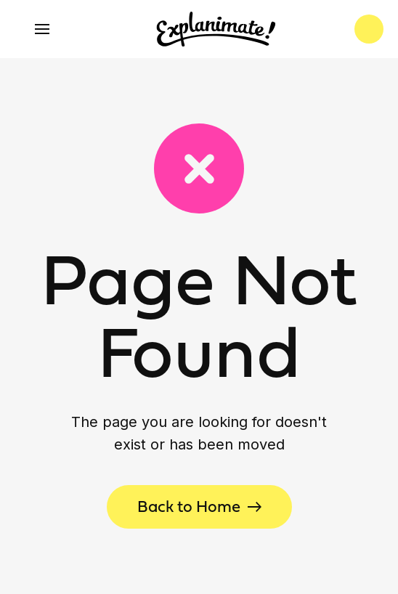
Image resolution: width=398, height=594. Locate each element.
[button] (42, 29)
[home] (212, 29)
